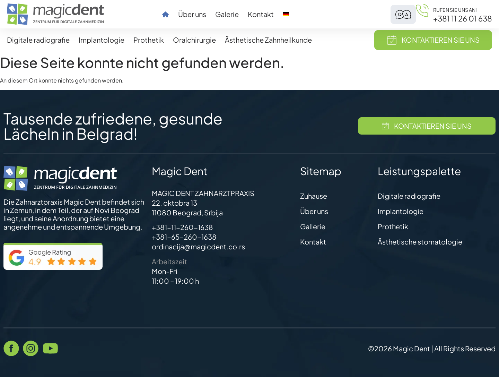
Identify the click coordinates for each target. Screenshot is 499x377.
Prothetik (148, 39)
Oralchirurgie (194, 39)
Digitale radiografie (38, 39)
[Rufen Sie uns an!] (422, 14)
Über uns (192, 14)
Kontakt (261, 14)
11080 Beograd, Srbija (187, 212)
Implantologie (101, 39)
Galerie (227, 14)
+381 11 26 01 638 (462, 18)
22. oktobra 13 (174, 202)
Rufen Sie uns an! (455, 10)
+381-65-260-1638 (184, 236)
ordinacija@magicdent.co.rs (198, 246)
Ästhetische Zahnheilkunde (268, 39)
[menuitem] (286, 14)
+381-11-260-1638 (182, 227)
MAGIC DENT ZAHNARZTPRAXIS (203, 193)
